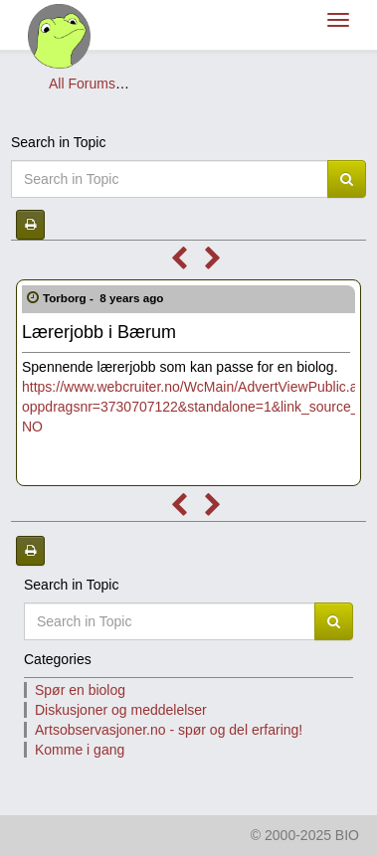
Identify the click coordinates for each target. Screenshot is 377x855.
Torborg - (105, 297)
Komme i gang (79, 750)
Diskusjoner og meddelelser (219, 83)
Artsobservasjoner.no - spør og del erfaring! (168, 730)
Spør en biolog (80, 690)
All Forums (82, 83)
